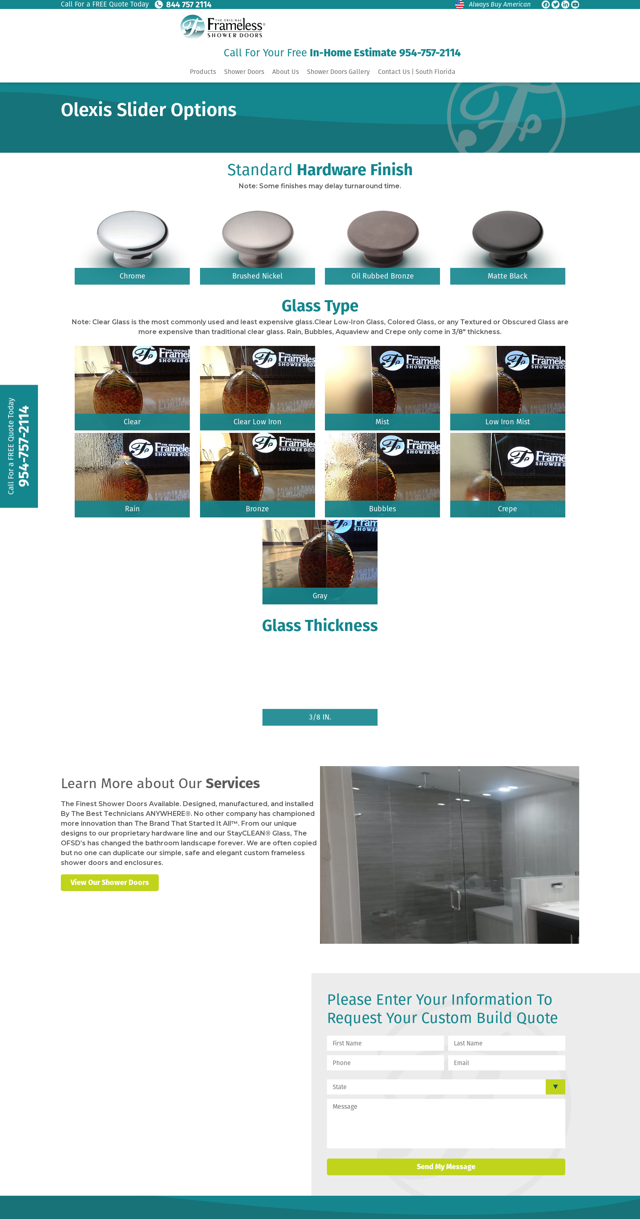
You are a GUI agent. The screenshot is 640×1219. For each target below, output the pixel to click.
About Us (285, 71)
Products (203, 71)
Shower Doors (244, 71)
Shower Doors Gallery (338, 71)
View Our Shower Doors (110, 882)
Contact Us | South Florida (417, 71)
